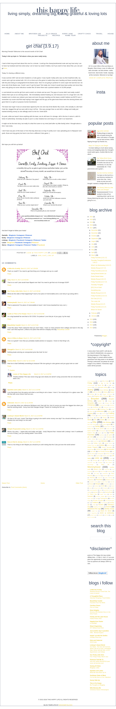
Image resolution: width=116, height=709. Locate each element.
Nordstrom (110, 471)
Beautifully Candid (14, 325)
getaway (102, 435)
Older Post (79, 483)
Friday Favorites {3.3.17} (98, 307)
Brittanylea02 (12, 302)
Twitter (43, 240)
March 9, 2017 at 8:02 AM (35, 314)
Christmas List (93, 409)
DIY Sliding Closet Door (97, 628)
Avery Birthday (104, 390)
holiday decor (108, 443)
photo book (98, 475)
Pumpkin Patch (104, 481)
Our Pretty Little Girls (15, 291)
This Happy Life (58, 10)
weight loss (94, 511)
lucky (89, 460)
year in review (91, 517)
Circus (112, 409)
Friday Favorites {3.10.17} (99, 296)
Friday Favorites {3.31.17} (99, 257)
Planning (92, 477)
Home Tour (70, 35)
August (93, 241)
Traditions (95, 502)
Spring (101, 492)
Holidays (101, 445)
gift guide (109, 435)
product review (110, 479)
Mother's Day (97, 469)
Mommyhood (94, 467)
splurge (89, 492)
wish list (106, 515)
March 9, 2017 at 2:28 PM (31, 442)
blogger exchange (107, 394)
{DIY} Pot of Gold (96, 287)
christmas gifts (97, 407)
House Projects (93, 447)
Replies (12, 370)
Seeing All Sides (95, 666)
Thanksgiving (104, 498)
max (101, 460)
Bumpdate (91, 403)
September (95, 238)
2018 (91, 225)
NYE (89, 473)
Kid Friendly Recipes (104, 451)
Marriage (95, 460)
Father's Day (91, 432)
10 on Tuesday (91, 381)
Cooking (90, 413)
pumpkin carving (94, 481)
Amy (9, 280)
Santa (112, 486)
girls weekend (100, 437)
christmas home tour (109, 407)
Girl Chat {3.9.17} (96, 298)
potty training (108, 477)
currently (93, 415)
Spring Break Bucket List (98, 273)
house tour (91, 449)
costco (98, 413)
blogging (90, 396)
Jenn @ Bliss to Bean (15, 338)
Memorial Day (91, 462)
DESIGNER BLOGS (65, 705)
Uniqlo (94, 504)
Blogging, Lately (94, 667)
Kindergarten (100, 453)
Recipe (91, 484)
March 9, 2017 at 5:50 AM (19, 280)
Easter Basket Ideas (97, 276)
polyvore (100, 477)
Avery (90, 389)
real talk (112, 481)
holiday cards (98, 443)
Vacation (101, 504)
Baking (106, 392)
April (92, 252)
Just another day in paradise (99, 631)
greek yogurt (108, 439)
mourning (107, 469)
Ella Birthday (107, 422)
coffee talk (91, 411)
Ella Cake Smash (92, 424)
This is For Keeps (96, 683)
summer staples (100, 496)
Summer (90, 496)
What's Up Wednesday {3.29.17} (101, 265)
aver (111, 387)
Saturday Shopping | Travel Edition (100, 598)
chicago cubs (108, 403)
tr (89, 502)
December (94, 230)
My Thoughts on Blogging (97, 685)
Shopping (105, 488)
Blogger (104, 336)
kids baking (92, 453)
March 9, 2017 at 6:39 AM (31, 291)
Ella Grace (51, 34)
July (92, 244)
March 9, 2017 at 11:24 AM (24, 403)
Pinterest (28, 235)
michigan (100, 462)
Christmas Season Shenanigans (99, 689)
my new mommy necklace (105, 173)
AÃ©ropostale (91, 385)
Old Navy (96, 473)
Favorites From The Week (97, 602)
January (94, 316)
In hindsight (93, 623)
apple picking (104, 387)
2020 (91, 219)
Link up (50, 255)
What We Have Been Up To (98, 672)
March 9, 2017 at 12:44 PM (33, 416)
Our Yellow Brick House (104, 158)
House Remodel (107, 447)
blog (98, 394)
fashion (110, 430)
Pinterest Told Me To (96, 659)
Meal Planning (108, 460)
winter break (93, 515)
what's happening (92, 513)
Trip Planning (104, 502)
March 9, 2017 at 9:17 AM (32, 338)
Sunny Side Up (95, 680)
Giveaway (109, 437)
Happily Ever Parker (96, 621)
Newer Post (6, 483)
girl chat (42, 255)
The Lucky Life (95, 301)
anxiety (96, 387)
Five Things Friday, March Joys (99, 656)
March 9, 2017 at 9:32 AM (23, 349)
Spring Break (108, 492)
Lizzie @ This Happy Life (37, 252)
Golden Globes (91, 439)
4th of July (105, 381)
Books (112, 396)
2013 (91, 327)
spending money (108, 490)
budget (109, 401)
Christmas (91, 405)
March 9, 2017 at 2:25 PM (34, 429)
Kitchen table (109, 453)
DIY (95, 419)
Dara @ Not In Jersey (14, 442)
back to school (97, 392)
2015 (91, 322)
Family (97, 426)
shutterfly (112, 488)
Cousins (104, 413)
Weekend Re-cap (94, 509)
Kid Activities (110, 449)
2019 (91, 222)
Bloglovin (12, 235)
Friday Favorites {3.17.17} (99, 282)
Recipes (56, 35)
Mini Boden (109, 462)
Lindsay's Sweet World (15, 416)
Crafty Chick (84, 34)
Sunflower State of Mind (98, 675)
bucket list (101, 401)
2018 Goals (93, 642)
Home (7, 34)
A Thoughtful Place (96, 596)
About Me (19, 34)
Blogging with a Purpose (101, 396)
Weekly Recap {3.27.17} (98, 268)
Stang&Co (11, 349)
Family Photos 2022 (96, 618)
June (93, 247)
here (5, 68)
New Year (102, 471)
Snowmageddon (93, 490)
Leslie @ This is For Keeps (17, 314)
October (94, 236)
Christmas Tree (104, 409)
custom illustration (102, 415)
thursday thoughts (98, 500)
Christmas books (103, 405)
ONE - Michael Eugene (96, 632)
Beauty (112, 392)
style (111, 494)
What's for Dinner (96, 309)
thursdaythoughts (110, 500)
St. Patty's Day (92, 494)
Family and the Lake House (99, 617)
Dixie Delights (94, 610)
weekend (108, 507)
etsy (99, 424)
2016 (91, 319)
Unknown (10, 403)
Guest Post (96, 441)
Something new (96, 290)
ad (107, 385)
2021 (91, 217)
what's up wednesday (107, 513)
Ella (94, 422)
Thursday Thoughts (97, 284)
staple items (103, 494)
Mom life (105, 464)
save (90, 488)
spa (101, 490)
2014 (91, 325)
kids (113, 451)
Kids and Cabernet (96, 640)
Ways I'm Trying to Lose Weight (98, 145)
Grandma (100, 439)
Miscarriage (90, 464)
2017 (91, 228)
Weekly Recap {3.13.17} (98, 293)
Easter (102, 419)
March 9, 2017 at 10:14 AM (26, 361)
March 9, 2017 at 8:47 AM (29, 325)
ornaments (105, 473)
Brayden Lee (35, 34)
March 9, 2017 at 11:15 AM (31, 390)
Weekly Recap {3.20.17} (98, 279)
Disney (105, 417)
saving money (97, 488)
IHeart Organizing (96, 626)
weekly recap (109, 509)
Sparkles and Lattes (14, 390)
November (94, 233)
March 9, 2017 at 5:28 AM (29, 268)
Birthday (92, 394)
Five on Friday (94, 607)
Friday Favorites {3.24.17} (99, 271)
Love (111, 458)
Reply (9, 274)
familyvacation (102, 430)
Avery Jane (67, 34)
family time (109, 428)
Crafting (111, 413)
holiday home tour (92, 445)
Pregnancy (91, 479)
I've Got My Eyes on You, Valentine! (100, 677)
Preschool (99, 479)
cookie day (109, 411)
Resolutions (107, 484)
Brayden (95, 398)
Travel (99, 34)
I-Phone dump (100, 449)
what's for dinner (105, 511)
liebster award (106, 455)
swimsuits (109, 496)
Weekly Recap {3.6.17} (98, 304)
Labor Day (90, 455)
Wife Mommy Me (95, 688)
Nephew (96, 471)
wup (111, 515)
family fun (90, 428)
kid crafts (93, 451)
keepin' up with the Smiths (98, 635)
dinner (98, 417)
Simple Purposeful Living (16, 429)
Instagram (20, 235)
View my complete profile (101, 78)
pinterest (105, 475)
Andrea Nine (11, 361)
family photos (100, 428)
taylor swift (90, 498)
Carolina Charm (95, 605)
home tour (109, 445)
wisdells (100, 515)
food (105, 432)
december (111, 415)
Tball (96, 498)
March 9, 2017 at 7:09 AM (26, 302)
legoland (98, 455)
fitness (99, 432)
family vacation (92, 430)
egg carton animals (103, 131)
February (94, 313)
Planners (112, 475)
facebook (104, 424)
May (92, 249)
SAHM (102, 486)
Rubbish (97, 486)
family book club (108, 426)
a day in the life (105, 383)
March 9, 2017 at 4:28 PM (42, 374)
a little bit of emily (13, 268)
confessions (100, 411)
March (93, 255)
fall (109, 424)
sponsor (95, 492)
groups (89, 441)
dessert (91, 417)
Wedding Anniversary (98, 506)
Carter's (100, 403)
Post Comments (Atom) (19, 487)
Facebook (20, 240)
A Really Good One (95, 637)
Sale (108, 486)
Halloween (104, 441)
